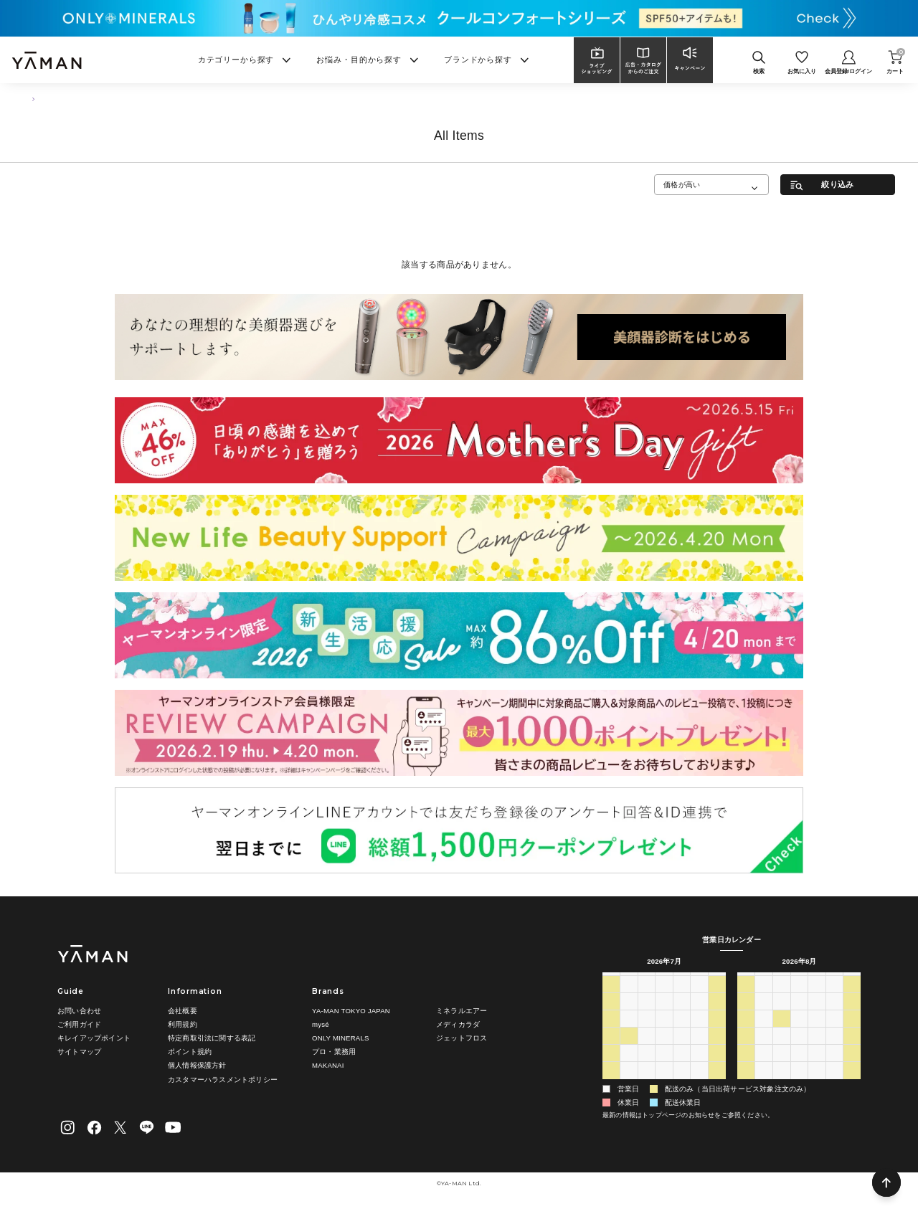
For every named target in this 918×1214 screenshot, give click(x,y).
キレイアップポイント (94, 1038)
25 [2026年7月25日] (717, 1050)
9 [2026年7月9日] (682, 1016)
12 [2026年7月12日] (611, 1033)
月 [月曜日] (629, 981)
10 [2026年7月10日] (700, 1016)
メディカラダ (458, 1024)
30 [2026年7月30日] (682, 1067)
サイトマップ (79, 1052)
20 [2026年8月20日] (816, 1050)
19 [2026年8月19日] (799, 1050)
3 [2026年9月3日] (817, 1085)
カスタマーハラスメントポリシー (223, 1079)
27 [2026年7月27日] (629, 1067)
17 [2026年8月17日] (764, 1050)
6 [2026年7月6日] (629, 1016)
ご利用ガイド (79, 1024)
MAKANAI (328, 1065)
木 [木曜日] (681, 981)
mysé (320, 1024)
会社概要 (182, 1011)
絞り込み (837, 184)
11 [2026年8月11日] (781, 1033)
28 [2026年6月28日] (611, 998)
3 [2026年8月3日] (629, 1085)
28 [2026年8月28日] (834, 1067)
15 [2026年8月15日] (852, 1033)
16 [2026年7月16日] (682, 1033)
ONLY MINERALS (340, 1038)
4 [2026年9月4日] (835, 1085)
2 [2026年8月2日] (611, 1085)
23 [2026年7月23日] (682, 1050)
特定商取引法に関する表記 (211, 1038)
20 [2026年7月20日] (629, 1050)
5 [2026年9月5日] (853, 1085)
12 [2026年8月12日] (799, 1033)
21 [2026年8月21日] (834, 1050)
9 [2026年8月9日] (746, 1033)
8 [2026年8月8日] (717, 1085)
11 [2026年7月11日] (717, 1016)
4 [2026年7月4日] (717, 998)
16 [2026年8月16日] (746, 1050)
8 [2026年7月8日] (664, 1016)
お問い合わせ (79, 1011)
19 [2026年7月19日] (611, 1050)
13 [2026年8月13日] (816, 1033)
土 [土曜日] (717, 981)
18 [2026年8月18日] (781, 1050)
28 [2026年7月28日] (646, 1067)
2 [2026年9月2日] (800, 1085)
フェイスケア (71, 98)
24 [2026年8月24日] (764, 1067)
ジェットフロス (461, 1038)
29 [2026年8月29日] (852, 1067)
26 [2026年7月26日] (611, 1067)
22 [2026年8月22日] (852, 1050)
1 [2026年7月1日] (664, 998)
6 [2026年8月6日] (682, 1085)
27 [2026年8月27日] (816, 1067)
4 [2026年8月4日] (647, 1085)
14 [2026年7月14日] (646, 1033)
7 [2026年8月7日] (699, 1085)
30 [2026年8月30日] (746, 1085)
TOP (29, 98)
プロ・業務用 (334, 1052)
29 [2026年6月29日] (629, 998)
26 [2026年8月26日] (799, 1067)
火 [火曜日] (646, 981)
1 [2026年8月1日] (717, 1067)
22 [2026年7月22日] (664, 1050)
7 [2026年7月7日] (647, 1016)
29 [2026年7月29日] (664, 1067)
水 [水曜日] (664, 981)
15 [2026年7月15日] (664, 1033)
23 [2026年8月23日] (746, 1067)
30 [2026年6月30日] (646, 998)
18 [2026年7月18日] (717, 1033)
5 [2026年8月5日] (664, 1085)
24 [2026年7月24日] (700, 1050)
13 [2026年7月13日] (629, 1033)
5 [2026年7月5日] (611, 1016)
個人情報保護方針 (197, 1065)
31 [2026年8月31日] (764, 1085)
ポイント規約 (190, 1052)
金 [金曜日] (699, 981)
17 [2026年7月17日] (700, 1033)
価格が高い (681, 185)
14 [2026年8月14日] (834, 1033)
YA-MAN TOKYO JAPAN (351, 1011)
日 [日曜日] (611, 981)
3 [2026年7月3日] (699, 998)
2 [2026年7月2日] (682, 998)
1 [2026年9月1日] (782, 1085)
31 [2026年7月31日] (700, 1067)
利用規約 (182, 1024)
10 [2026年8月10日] (764, 1033)
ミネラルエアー (461, 1011)
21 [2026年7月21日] (646, 1050)
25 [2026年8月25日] (781, 1067)
